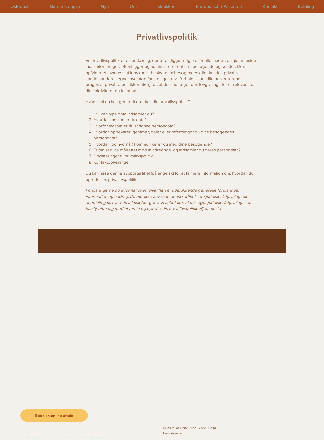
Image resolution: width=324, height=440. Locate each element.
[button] (54, 415)
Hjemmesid (210, 208)
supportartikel (136, 173)
